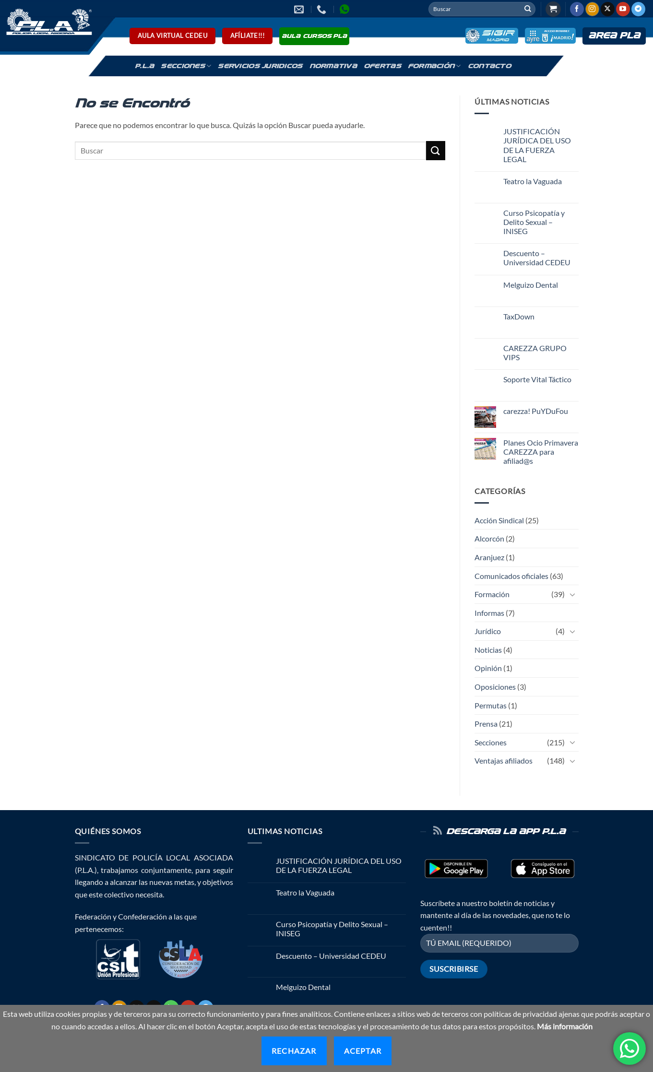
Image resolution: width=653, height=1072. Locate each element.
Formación (434, 66)
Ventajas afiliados (504, 760)
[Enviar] (528, 9)
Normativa (333, 66)
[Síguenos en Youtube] (623, 9)
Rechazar (294, 1050)
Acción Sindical (499, 520)
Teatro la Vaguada (532, 181)
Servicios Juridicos (260, 66)
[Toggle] (573, 594)
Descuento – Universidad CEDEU (536, 257)
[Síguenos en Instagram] (592, 9)
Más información (565, 1026)
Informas (489, 612)
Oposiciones (495, 686)
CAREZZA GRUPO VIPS (535, 352)
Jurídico (488, 631)
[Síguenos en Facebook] (577, 9)
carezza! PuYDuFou (535, 410)
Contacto (489, 66)
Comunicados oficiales (511, 575)
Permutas (491, 705)
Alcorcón (489, 538)
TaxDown (518, 316)
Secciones (186, 66)
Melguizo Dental (530, 284)
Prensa (486, 723)
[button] (553, 9)
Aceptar (362, 1050)
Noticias (488, 649)
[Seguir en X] (608, 9)
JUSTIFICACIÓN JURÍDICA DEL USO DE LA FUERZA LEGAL (537, 145)
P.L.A (144, 66)
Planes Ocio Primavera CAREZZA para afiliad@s (540, 451)
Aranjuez (489, 557)
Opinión (488, 667)
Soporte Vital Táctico (537, 379)
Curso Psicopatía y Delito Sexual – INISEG (534, 222)
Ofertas (382, 66)
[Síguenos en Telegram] (638, 9)
